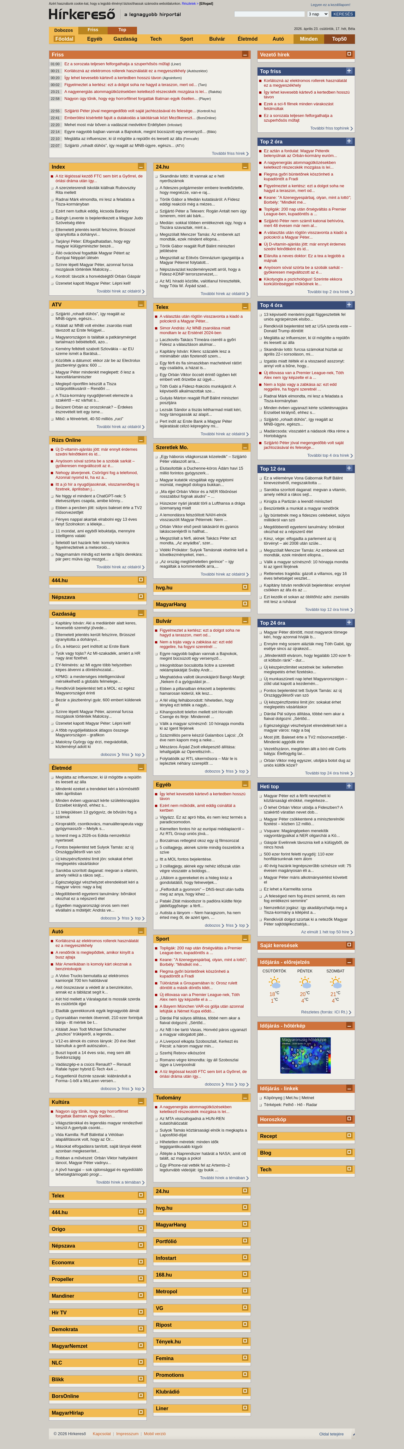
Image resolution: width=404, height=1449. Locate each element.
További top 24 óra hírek (327, 773)
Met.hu (292, 1097)
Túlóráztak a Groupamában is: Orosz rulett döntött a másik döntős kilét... (198, 985)
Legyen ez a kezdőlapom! (330, 5)
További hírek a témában (118, 1182)
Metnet (308, 1097)
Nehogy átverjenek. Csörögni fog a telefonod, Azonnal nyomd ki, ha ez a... (97, 475)
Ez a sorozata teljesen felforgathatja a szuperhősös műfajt (117, 63)
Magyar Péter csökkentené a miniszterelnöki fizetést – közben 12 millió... (304, 821)
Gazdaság (125, 39)
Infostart (166, 1258)
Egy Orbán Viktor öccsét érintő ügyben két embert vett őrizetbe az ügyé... (198, 377)
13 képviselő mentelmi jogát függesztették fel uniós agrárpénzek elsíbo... (305, 317)
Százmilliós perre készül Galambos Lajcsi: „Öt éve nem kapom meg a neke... (201, 737)
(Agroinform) (172, 78)
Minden (309, 39)
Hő (300, 1104)
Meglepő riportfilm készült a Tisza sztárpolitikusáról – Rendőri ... (86, 386)
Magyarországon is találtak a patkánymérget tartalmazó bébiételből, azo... (96, 339)
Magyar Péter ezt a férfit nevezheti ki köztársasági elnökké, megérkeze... (297, 798)
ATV (57, 304)
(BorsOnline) (206, 118)
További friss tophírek (329, 128)
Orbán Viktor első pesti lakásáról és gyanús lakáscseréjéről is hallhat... (199, 529)
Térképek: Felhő (279, 1104)
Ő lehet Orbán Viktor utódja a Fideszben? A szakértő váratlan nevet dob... (303, 809)
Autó (278, 39)
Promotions (170, 1375)
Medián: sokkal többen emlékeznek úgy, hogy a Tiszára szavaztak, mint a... (203, 225)
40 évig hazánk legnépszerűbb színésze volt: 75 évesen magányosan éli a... (307, 868)
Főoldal (65, 39)
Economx (63, 1262)
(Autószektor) (197, 71)
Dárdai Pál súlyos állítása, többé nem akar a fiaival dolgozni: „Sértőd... (304, 716)
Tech (156, 39)
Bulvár (217, 39)
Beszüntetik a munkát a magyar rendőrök (301, 508)
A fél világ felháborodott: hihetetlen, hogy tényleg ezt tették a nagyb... (197, 702)
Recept (268, 1136)
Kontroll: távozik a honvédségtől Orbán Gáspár (98, 276)
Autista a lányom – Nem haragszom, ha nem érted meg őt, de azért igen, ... (200, 915)
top (138, 754)
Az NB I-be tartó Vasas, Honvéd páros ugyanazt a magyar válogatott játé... (203, 1032)
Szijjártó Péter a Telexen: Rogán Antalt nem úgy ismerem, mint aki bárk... (203, 213)
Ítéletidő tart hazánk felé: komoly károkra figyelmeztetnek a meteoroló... (92, 545)
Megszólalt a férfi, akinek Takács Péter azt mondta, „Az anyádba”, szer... (198, 540)
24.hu (162, 167)
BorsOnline (65, 1396)
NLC (57, 1362)
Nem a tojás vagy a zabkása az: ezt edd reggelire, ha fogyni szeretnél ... (300, 386)
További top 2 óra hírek (328, 291)
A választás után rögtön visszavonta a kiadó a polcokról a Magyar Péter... (305, 235)
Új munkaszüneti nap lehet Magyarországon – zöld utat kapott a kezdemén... (305, 681)
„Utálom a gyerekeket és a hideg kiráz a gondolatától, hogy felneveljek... (196, 880)
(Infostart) (174, 125)
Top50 (339, 39)
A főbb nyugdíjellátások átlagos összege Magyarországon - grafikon (92, 732)
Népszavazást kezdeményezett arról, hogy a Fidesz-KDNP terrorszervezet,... (200, 271)
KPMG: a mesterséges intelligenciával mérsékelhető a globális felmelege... (90, 679)
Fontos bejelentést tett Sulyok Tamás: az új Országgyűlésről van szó (303, 693)
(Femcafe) (191, 139)
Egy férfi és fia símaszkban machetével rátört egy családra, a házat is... (200, 365)
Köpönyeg (273, 1097)
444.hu (60, 580)
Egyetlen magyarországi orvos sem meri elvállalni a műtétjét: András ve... (92, 908)
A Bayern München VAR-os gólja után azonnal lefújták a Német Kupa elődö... (202, 1008)
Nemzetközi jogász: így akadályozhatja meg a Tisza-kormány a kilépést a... (305, 910)
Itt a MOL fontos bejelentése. (186, 859)
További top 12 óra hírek (327, 609)
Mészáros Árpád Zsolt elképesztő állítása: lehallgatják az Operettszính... (198, 749)
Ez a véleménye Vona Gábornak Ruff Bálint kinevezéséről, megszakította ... (303, 480)
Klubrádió (168, 1391)
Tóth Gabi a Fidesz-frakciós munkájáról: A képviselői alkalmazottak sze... (198, 388)
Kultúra (60, 1102)
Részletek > (190, 3)
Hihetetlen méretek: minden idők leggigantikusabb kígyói (189, 1144)
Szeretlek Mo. (172, 447)
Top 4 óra (271, 305)
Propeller (63, 1279)
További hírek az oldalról (119, 291)
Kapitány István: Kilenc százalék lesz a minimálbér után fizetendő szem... (195, 353)
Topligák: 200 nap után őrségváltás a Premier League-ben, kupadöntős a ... (305, 211)
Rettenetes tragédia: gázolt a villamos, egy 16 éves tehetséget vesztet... (305, 576)
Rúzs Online (66, 440)
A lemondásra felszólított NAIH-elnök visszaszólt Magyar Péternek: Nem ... (194, 517)
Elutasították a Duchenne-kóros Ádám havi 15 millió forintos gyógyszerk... (201, 470)
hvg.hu (164, 587)
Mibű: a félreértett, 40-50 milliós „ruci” (90, 418)
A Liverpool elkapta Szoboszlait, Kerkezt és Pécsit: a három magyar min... (199, 1043)
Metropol (166, 1291)
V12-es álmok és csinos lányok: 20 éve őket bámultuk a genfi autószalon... (95, 1043)
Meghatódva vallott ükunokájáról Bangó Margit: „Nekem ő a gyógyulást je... (202, 679)
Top (122, 29)
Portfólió (166, 1241)
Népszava (63, 597)
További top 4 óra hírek (328, 455)
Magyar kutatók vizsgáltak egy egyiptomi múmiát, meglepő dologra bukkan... (196, 482)
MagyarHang (171, 604)
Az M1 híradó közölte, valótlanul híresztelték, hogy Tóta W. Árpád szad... (200, 283)
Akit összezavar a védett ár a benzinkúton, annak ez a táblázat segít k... (94, 989)
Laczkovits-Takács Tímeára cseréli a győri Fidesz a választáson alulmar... (198, 342)
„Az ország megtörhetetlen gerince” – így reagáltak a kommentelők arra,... (197, 564)
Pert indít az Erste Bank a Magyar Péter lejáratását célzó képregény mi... (196, 423)
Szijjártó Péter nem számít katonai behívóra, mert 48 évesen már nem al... (304, 223)
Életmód (248, 39)
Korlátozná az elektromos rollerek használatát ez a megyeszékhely (125, 70)
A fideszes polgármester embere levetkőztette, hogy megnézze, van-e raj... (202, 190)
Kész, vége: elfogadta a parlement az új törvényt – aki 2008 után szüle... (300, 541)
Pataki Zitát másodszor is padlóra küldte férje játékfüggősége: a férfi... (200, 903)
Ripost (164, 1325)
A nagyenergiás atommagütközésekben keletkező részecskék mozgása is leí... (136, 91)
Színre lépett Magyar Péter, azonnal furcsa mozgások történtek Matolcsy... (94, 267)
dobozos (108, 754)
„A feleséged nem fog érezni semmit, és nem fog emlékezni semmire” (304, 898)
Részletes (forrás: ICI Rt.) (324, 1012)
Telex (58, 1195)
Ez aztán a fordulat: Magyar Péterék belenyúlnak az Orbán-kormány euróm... (300, 153)
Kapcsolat (102, 1433)
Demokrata (65, 1329)
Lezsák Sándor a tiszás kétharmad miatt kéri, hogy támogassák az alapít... (200, 412)
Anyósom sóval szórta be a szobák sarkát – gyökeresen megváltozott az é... (303, 270)
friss (125, 754)
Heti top (269, 786)
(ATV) (179, 146)
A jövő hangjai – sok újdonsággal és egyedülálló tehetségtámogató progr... (99, 1172)
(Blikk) (212, 132)
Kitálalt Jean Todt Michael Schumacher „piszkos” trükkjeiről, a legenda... (91, 1031)
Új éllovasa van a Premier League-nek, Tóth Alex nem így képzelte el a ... (304, 375)
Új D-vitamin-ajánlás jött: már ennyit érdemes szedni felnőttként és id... (305, 246)
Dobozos (63, 30)
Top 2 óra (271, 141)
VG (159, 1308)
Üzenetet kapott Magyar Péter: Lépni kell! (93, 283)
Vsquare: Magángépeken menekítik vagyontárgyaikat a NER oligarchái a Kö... (302, 833)
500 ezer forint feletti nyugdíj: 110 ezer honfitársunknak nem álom (299, 856)
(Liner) (176, 64)
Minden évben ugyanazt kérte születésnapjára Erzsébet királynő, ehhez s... (306, 410)
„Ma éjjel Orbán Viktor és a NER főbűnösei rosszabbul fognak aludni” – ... (198, 494)
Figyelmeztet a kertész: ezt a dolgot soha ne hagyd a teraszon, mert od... (131, 84)
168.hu (164, 1275)
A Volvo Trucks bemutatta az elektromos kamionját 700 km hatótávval (92, 978)
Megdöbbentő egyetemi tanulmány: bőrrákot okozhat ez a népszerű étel (304, 529)
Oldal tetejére (331, 1434)
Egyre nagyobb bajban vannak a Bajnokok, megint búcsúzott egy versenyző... (135, 131)
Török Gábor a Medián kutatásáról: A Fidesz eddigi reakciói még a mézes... (200, 201)
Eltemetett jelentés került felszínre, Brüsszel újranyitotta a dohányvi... (95, 232)
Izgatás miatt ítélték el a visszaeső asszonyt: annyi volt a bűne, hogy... (304, 363)
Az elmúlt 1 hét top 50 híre (325, 932)
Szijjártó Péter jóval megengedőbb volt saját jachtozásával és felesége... (130, 110)
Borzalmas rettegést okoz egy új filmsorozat (199, 840)
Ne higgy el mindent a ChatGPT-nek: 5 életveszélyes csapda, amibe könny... (91, 498)
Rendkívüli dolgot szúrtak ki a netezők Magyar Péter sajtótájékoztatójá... (306, 921)
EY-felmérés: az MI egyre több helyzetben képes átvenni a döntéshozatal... (94, 667)
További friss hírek (228, 153)
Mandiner (63, 1296)
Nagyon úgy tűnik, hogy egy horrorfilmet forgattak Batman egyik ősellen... (131, 98)
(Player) (205, 99)
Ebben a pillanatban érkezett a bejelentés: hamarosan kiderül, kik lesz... (198, 691)
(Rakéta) (215, 92)
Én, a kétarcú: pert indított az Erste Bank (92, 646)
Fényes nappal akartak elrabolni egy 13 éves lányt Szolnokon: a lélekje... (96, 521)
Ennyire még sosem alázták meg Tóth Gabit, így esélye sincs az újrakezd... (307, 646)
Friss (93, 29)
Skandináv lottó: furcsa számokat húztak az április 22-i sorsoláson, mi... (303, 351)
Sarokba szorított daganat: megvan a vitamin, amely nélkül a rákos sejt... (305, 492)
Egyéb (94, 39)
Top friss (270, 71)
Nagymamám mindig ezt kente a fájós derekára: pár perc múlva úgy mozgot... (99, 556)
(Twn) (202, 85)
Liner (162, 1408)
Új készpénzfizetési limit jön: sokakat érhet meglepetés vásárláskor (302, 704)
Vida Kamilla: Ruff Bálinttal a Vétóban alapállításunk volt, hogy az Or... (90, 1137)
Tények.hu (168, 1341)
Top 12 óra (272, 469)
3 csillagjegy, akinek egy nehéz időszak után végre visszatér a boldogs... (200, 868)
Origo (58, 1229)
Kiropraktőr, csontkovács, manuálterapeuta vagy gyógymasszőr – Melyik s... (99, 826)
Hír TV (59, 1312)
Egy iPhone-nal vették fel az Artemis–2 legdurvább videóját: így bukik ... (195, 1167)
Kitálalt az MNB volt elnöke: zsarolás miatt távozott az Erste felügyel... (94, 328)
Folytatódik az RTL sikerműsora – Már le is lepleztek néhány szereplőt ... (198, 761)
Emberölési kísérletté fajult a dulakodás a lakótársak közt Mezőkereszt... (130, 117)
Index (58, 167)
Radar (311, 1104)
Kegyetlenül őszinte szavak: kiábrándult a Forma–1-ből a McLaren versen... (93, 1078)
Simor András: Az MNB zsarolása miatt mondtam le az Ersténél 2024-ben (195, 330)
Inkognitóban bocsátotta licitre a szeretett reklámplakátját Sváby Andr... (197, 667)
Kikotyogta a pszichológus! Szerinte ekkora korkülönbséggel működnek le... (303, 281)
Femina (165, 1358)
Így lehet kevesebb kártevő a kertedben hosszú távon (113, 77)
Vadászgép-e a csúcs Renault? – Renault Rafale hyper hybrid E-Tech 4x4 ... (93, 1066)
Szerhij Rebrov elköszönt (182, 1053)
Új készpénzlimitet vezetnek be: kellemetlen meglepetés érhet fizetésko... (303, 669)
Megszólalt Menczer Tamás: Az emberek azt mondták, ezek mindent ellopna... (304, 552)
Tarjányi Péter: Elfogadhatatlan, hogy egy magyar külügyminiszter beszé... (93, 243)
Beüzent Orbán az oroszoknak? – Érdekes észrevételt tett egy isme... (94, 409)
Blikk (58, 1379)
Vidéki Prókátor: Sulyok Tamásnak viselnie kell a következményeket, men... (203, 552)
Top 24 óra (272, 623)
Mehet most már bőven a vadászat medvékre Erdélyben (115, 124)
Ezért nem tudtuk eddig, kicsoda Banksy (92, 211)
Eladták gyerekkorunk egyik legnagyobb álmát (97, 1010)
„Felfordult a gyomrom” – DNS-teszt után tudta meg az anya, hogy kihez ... (202, 891)
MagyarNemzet (69, 1346)
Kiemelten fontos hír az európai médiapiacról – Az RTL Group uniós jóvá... (202, 831)
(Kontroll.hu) (206, 111)
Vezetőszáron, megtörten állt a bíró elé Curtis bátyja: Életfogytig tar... (305, 751)
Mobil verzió (155, 1433)
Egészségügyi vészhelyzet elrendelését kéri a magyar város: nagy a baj (305, 728)
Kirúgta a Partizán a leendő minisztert (298, 501)
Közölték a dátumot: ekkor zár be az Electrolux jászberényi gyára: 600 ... (98, 363)
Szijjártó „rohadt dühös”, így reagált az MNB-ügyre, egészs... (119, 145)
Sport (186, 39)
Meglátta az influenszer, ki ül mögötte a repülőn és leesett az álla (123, 138)
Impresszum (127, 1433)
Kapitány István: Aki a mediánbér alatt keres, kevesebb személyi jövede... (96, 625)
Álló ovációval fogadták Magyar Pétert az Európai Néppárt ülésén (93, 255)
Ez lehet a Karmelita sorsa (288, 889)
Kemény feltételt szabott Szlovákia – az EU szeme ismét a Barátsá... (95, 351)
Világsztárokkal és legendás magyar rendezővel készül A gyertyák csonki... (99, 1125)
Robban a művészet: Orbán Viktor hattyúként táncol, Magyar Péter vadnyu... (96, 1160)
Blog (265, 1153)
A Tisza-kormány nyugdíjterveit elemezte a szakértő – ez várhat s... (94, 398)
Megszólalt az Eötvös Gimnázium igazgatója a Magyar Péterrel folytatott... (202, 260)
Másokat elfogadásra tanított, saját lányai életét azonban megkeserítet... (98, 1148)
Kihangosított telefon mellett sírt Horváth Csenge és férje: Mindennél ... (196, 714)
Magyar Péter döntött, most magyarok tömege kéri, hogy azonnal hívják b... (305, 634)
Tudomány (168, 1097)
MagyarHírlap (68, 1413)
